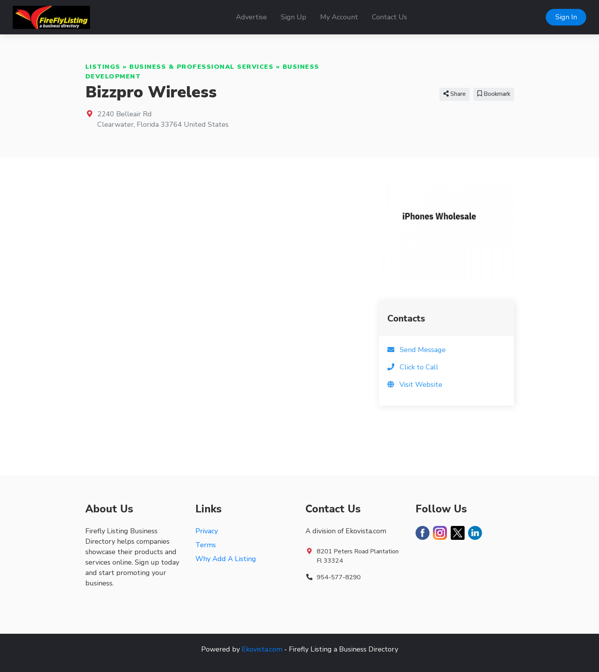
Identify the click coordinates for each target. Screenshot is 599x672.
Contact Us (389, 17)
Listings (102, 67)
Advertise (251, 17)
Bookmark (493, 94)
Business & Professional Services (201, 67)
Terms (205, 545)
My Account (339, 17)
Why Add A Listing (225, 558)
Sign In (566, 17)
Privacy (206, 531)
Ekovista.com (262, 649)
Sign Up (293, 17)
